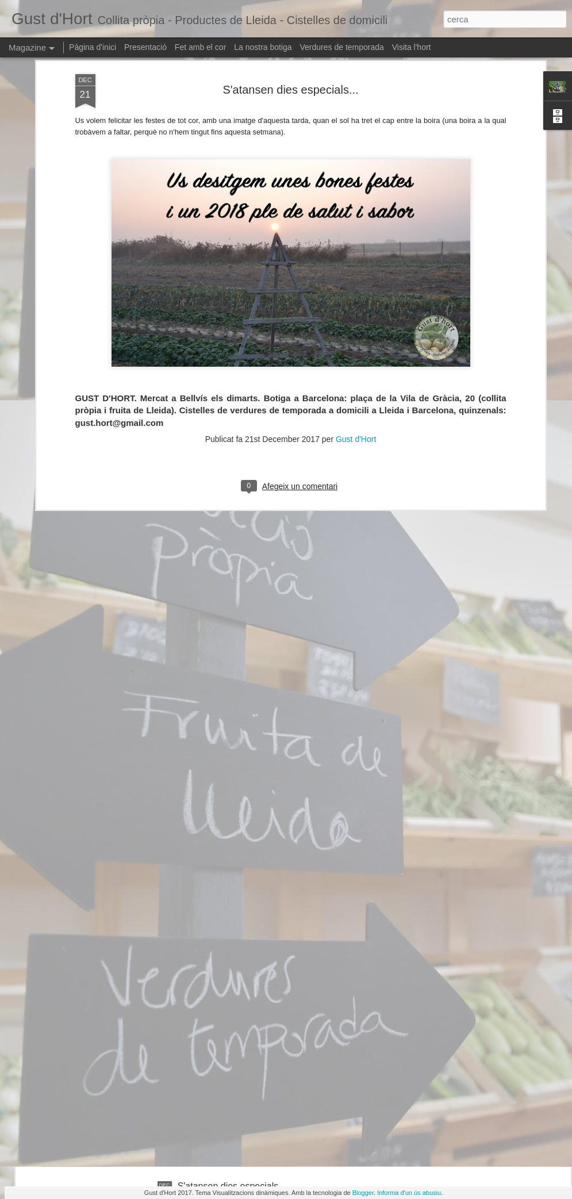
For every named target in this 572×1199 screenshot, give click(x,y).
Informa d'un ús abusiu (409, 1192)
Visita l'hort (411, 47)
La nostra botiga (262, 47)
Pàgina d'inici (92, 47)
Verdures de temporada (342, 47)
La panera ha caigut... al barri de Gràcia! (260, 1055)
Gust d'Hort (356, 335)
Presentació (145, 47)
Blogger (363, 1192)
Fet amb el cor (200, 47)
